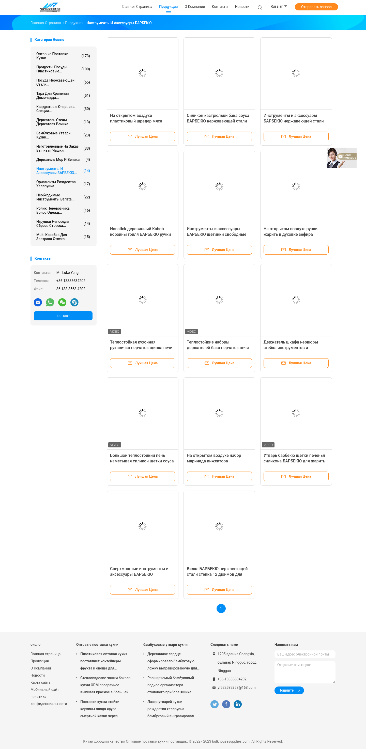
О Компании (40, 668)
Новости (37, 675)
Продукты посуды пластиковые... (63, 69)
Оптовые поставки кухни (97, 645)
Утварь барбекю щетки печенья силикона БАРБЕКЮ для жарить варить (294, 461)
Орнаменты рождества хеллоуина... (63, 184)
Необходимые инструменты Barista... (63, 197)
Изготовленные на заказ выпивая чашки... (63, 148)
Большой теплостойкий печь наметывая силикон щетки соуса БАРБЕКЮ (142, 461)
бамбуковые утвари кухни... (63, 135)
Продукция (39, 661)
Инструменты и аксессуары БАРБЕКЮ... (63, 171)
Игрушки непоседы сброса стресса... (63, 224)
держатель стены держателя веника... (63, 122)
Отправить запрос (316, 7)
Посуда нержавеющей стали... (63, 82)
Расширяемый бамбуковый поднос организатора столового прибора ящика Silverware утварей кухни (170, 686)
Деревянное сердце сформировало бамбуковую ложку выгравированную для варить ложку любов (172, 662)
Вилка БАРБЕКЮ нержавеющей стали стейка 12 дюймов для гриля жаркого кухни (217, 574)
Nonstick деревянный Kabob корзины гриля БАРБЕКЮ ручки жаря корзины (140, 234)
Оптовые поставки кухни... (63, 56)
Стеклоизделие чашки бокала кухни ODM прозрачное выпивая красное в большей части (105, 686)
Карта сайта (40, 682)
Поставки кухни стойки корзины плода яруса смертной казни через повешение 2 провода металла (106, 710)
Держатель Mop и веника (63, 159)
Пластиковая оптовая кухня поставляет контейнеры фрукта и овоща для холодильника (103, 662)
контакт (63, 316)
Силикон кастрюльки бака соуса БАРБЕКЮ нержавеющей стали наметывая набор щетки (218, 121)
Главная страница (45, 654)
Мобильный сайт (44, 690)
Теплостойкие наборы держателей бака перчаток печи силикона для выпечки (218, 348)
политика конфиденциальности (48, 700)
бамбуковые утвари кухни (165, 645)
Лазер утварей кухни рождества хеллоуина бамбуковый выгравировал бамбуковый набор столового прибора (172, 710)
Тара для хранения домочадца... (63, 95)
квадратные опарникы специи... (63, 109)
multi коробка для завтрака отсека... (63, 237)
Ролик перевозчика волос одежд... (63, 210)
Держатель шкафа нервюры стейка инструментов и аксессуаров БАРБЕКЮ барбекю (295, 348)
